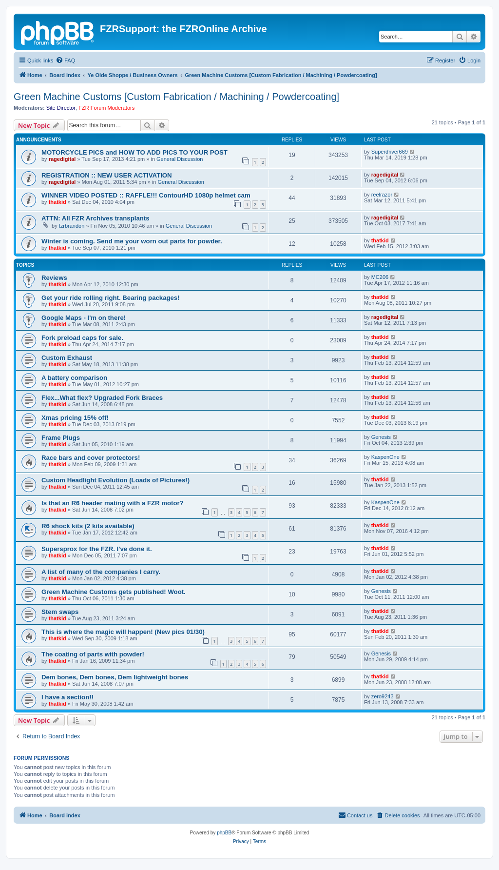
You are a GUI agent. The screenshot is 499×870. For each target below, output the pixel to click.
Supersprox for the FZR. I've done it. (96, 549)
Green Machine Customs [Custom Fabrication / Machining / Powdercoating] (176, 96)
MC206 (379, 277)
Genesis (381, 437)
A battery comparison (74, 377)
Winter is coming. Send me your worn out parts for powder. (131, 241)
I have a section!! (67, 697)
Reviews (54, 277)
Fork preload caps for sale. (82, 337)
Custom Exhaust (66, 357)
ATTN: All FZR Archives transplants (95, 218)
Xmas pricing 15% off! (75, 417)
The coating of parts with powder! (92, 654)
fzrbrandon (72, 226)
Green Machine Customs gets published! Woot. (113, 591)
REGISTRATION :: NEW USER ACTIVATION (106, 175)
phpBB (224, 832)
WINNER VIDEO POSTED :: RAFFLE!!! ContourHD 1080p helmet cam (145, 195)
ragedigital (62, 159)
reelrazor (381, 195)
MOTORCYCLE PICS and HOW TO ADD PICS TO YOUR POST (134, 152)
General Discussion (179, 159)
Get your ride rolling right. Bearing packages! (110, 297)
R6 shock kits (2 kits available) (87, 526)
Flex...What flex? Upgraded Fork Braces (102, 397)
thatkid (57, 202)
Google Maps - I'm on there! (83, 317)
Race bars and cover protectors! (90, 457)
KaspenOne (385, 457)
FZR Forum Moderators (106, 108)
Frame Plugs (60, 437)
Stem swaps (59, 611)
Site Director (61, 108)
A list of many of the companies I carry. (100, 571)
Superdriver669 (389, 152)
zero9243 (382, 696)
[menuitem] (65, 60)
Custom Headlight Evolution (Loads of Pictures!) (115, 480)
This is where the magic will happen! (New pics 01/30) (123, 631)
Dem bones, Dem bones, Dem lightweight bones (114, 677)
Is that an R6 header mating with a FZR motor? (112, 503)
